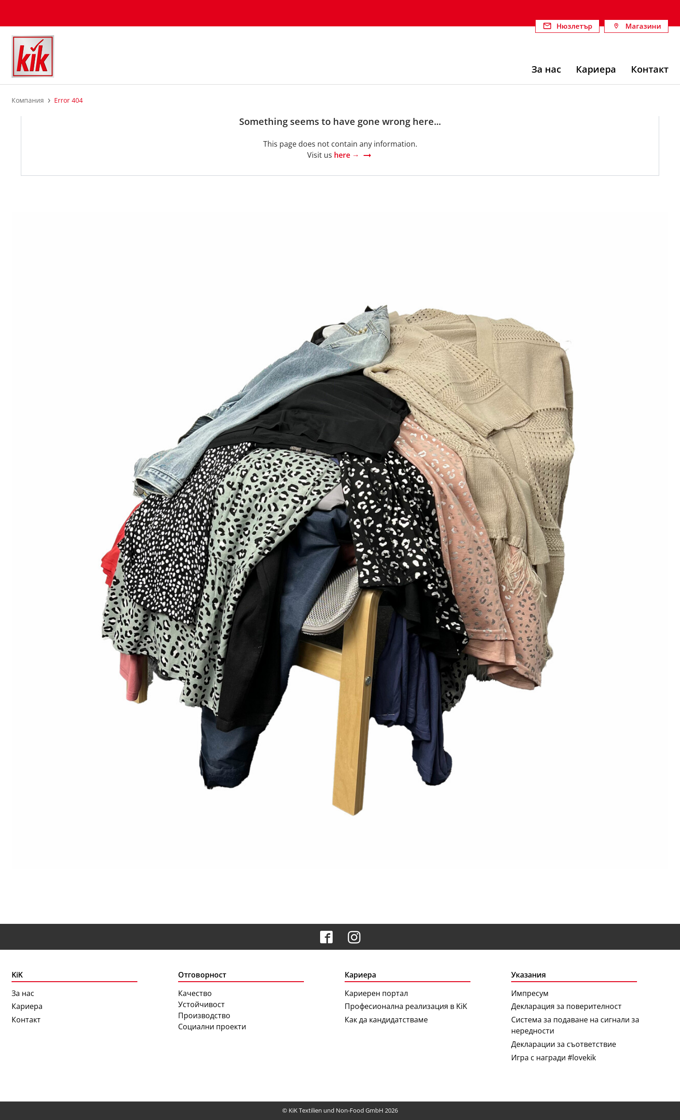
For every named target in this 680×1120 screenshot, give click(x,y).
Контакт (26, 1020)
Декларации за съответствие (563, 1044)
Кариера (27, 1006)
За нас (23, 993)
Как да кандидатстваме (386, 1020)
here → (346, 155)
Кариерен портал (376, 993)
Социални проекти (212, 1026)
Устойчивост (201, 1004)
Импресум (530, 993)
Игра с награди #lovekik (553, 1057)
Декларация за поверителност (566, 1006)
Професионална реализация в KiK (406, 1006)
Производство (204, 1015)
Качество (195, 993)
